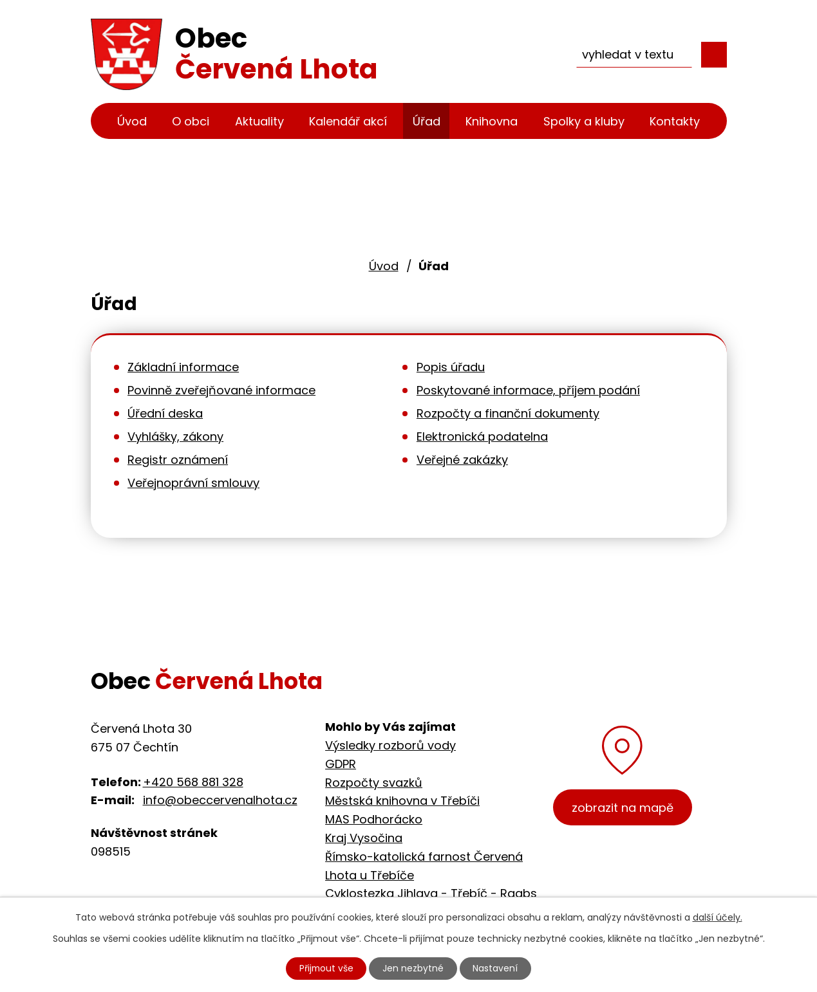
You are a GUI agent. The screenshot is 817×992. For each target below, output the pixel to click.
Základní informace (183, 367)
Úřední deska (165, 413)
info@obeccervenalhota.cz (220, 800)
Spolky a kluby (583, 121)
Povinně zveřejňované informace (221, 390)
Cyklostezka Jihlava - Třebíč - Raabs (431, 893)
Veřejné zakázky (462, 460)
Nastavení (496, 968)
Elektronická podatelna (482, 436)
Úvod (132, 121)
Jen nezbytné (413, 968)
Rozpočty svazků (373, 783)
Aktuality (259, 121)
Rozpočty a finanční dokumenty (508, 413)
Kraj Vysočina (363, 838)
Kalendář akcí (348, 121)
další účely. (717, 916)
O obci (190, 121)
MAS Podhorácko (373, 819)
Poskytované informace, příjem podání (528, 390)
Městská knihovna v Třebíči (402, 801)
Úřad (426, 121)
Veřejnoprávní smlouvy (193, 483)
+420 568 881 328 (193, 782)
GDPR (340, 764)
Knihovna (491, 121)
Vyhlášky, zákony (175, 436)
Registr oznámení (177, 460)
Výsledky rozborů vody (390, 745)
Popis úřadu (451, 367)
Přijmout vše (325, 968)
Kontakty (675, 121)
